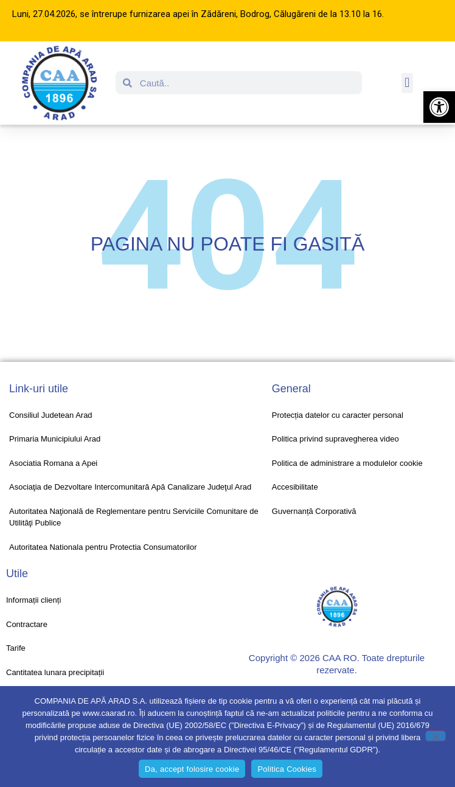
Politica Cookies (286, 769)
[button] (439, 107)
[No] (435, 735)
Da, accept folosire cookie (192, 769)
